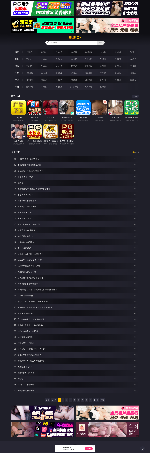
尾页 (102, 400)
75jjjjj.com (75, 38)
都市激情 (29, 80)
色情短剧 (103, 87)
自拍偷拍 (44, 59)
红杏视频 (88, 87)
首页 (47, 400)
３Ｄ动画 (74, 59)
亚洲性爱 (29, 66)
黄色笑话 (118, 80)
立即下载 (89, 449)
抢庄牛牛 (133, 52)
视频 (17, 59)
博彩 (17, 52)
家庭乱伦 (44, 80)
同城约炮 (29, 87)
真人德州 (44, 52)
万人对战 (59, 52)
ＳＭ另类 (133, 59)
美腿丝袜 (88, 73)
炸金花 (103, 52)
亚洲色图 (44, 73)
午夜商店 (44, 87)
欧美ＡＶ (59, 59)
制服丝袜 (88, 66)
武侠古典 (74, 80)
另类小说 (103, 80)
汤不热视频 (74, 87)
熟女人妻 (88, 59)
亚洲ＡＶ (29, 59)
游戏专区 (74, 52)
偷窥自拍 (29, 73)
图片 (17, 73)
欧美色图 (59, 73)
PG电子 (29, 52)
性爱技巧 (133, 80)
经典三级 (103, 66)
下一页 (96, 400)
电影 (17, 66)
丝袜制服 (103, 59)
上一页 (54, 400)
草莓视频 (59, 87)
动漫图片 (74, 73)
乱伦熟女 (118, 66)
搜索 (100, 43)
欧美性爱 (74, 66)
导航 (17, 86)
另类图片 (133, 73)
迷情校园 (88, 80)
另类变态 (133, 66)
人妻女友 (59, 80)
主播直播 (118, 59)
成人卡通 (59, 66)
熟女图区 (118, 73)
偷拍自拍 (44, 66)
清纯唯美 (103, 73)
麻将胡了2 (88, 52)
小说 (17, 79)
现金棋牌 (118, 52)
